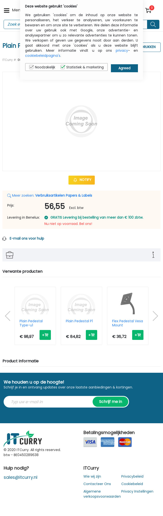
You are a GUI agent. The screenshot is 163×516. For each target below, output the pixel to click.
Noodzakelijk (42, 67)
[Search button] (153, 24)
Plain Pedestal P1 (79, 321)
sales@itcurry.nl (20, 477)
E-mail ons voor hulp (27, 238)
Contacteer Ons (97, 483)
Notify (81, 179)
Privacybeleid (132, 476)
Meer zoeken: (49, 195)
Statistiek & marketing (82, 67)
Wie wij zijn (92, 476)
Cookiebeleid (132, 483)
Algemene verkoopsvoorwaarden (102, 494)
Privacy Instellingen (137, 491)
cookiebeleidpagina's (42, 55)
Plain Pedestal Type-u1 (31, 323)
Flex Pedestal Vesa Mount (127, 323)
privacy (122, 50)
